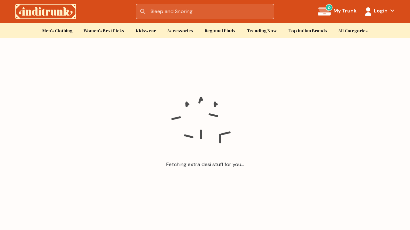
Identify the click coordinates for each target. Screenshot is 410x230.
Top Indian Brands (307, 31)
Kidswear (146, 31)
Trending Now (262, 31)
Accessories (180, 31)
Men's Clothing (57, 31)
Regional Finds (220, 31)
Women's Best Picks (104, 31)
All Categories (353, 31)
